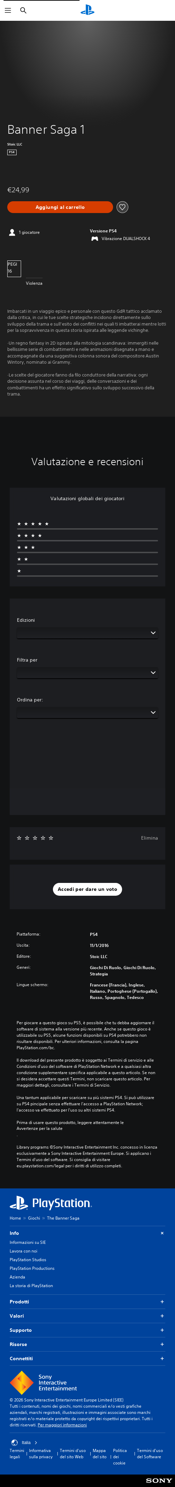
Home (15, 1218)
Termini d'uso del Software (150, 1454)
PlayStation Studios (28, 1260)
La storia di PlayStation (31, 1286)
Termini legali (17, 1454)
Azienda (17, 1277)
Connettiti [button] (87, 1358)
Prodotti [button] (87, 1302)
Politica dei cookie (120, 1457)
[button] (87, 889)
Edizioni (26, 620)
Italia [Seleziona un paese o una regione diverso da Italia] (24, 1443)
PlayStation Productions (32, 1268)
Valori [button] (87, 1316)
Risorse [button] (87, 1344)
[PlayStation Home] (87, 10)
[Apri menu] (8, 10)
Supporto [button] (87, 1330)
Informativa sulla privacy (41, 1454)
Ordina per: (30, 700)
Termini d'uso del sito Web (73, 1454)
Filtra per (27, 660)
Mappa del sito (100, 1454)
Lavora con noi (23, 1251)
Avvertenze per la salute (40, 1128)
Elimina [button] (149, 838)
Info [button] (87, 1233)
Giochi (34, 1218)
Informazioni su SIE (28, 1242)
